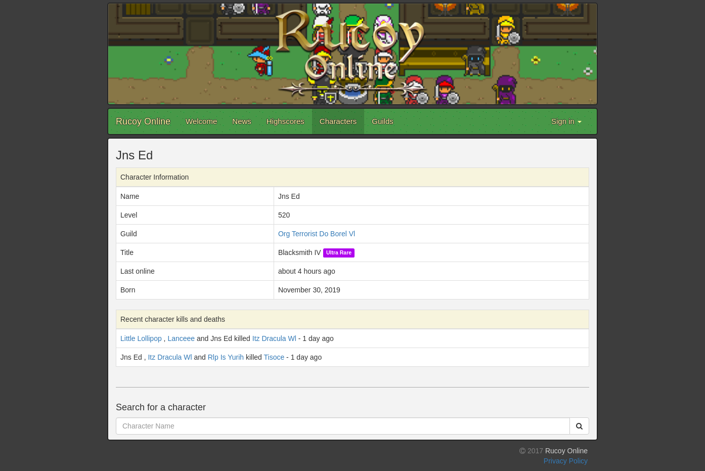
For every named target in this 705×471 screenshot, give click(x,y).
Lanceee (181, 338)
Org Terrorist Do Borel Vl (316, 234)
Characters (338, 121)
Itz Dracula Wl (274, 338)
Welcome (201, 121)
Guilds (382, 121)
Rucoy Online (143, 121)
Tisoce (274, 357)
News (241, 121)
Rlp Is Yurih (226, 357)
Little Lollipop (141, 338)
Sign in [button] (566, 121)
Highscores (285, 121)
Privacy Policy (566, 461)
